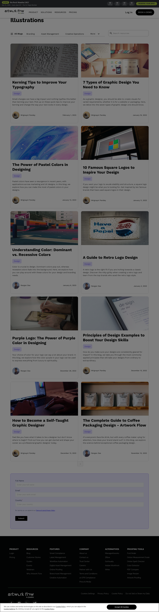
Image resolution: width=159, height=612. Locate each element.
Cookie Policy (61, 606)
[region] (79, 607)
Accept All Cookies (122, 607)
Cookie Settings (9, 609)
